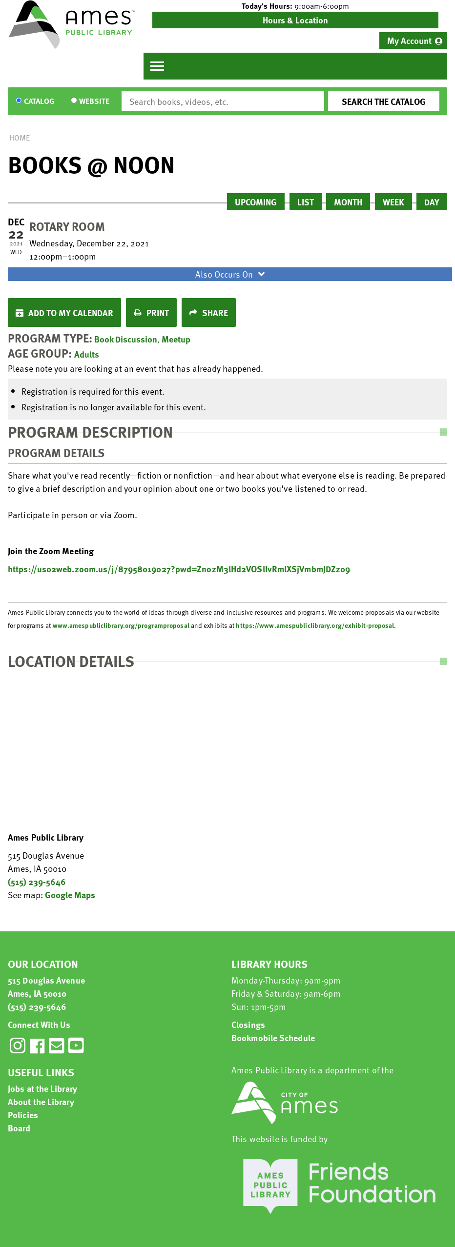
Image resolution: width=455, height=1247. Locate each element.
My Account (409, 40)
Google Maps (70, 894)
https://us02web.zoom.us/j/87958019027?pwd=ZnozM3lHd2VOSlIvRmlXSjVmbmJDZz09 (179, 568)
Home (19, 137)
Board (19, 1127)
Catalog (39, 101)
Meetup (176, 338)
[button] (295, 6)
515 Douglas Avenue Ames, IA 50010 (46, 986)
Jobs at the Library (42, 1088)
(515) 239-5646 (37, 881)
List (305, 201)
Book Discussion (125, 338)
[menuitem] (413, 40)
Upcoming (256, 201)
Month (348, 201)
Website (94, 101)
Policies (23, 1114)
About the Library (41, 1101)
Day (431, 201)
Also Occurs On (231, 274)
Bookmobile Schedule (273, 1037)
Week (393, 201)
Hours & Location (295, 19)
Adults (86, 354)
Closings (248, 1024)
